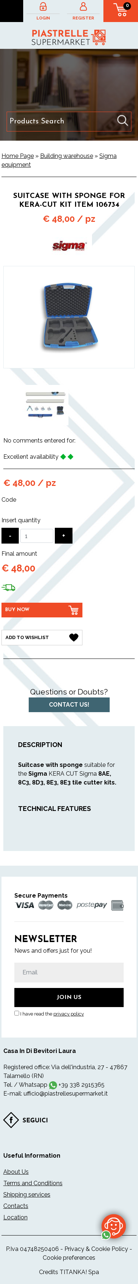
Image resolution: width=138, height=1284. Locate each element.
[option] (45, 405)
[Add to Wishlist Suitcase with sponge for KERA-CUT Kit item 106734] (41, 637)
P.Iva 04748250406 (32, 1248)
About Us (16, 1171)
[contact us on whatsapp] (113, 1226)
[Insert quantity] (36, 536)
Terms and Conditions (33, 1183)
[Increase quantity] (63, 536)
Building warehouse (66, 155)
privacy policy (68, 1014)
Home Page (17, 155)
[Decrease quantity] (10, 536)
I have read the (52, 1013)
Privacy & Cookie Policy (96, 1248)
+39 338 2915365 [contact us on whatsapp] (82, 1084)
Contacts (15, 1205)
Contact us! (69, 704)
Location (15, 1217)
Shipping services (26, 1194)
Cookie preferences (69, 1257)
